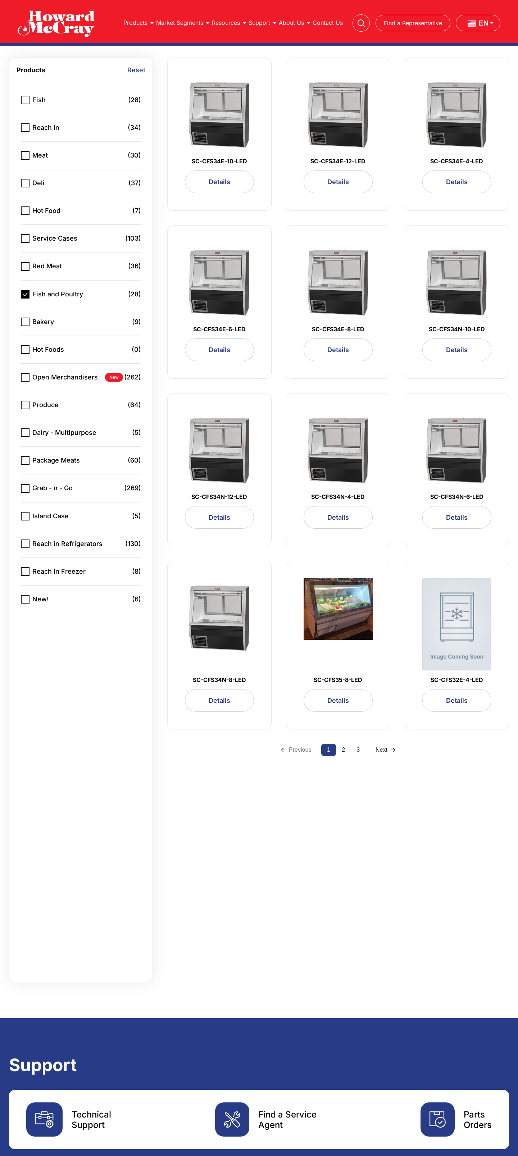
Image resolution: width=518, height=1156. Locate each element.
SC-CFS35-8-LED (338, 679)
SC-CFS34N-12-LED (219, 496)
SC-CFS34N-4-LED (338, 496)
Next (386, 750)
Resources (226, 22)
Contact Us (328, 22)
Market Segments (179, 22)
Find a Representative (413, 23)
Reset (136, 70)
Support (259, 22)
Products (135, 22)
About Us (291, 22)
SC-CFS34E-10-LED (219, 161)
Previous (295, 750)
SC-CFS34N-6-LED (456, 496)
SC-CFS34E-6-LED (219, 329)
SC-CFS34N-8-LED (219, 679)
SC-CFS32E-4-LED (457, 679)
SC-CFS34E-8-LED (338, 329)
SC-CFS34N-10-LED (457, 329)
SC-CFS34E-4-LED (456, 161)
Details (219, 182)
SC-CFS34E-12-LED (337, 161)
